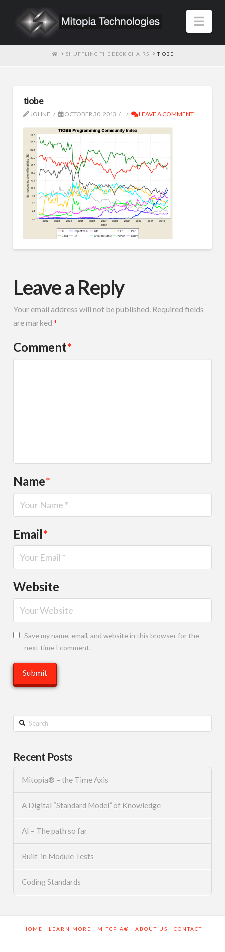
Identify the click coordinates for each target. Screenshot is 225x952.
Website (36, 586)
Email (30, 534)
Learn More (70, 929)
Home (33, 929)
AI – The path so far (54, 830)
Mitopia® (113, 929)
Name (31, 481)
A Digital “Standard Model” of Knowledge (91, 805)
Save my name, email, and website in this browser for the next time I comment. (111, 641)
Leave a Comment (162, 114)
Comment (42, 347)
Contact (188, 929)
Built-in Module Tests (58, 856)
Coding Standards (51, 881)
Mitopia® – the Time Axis (65, 779)
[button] (199, 21)
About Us (151, 929)
